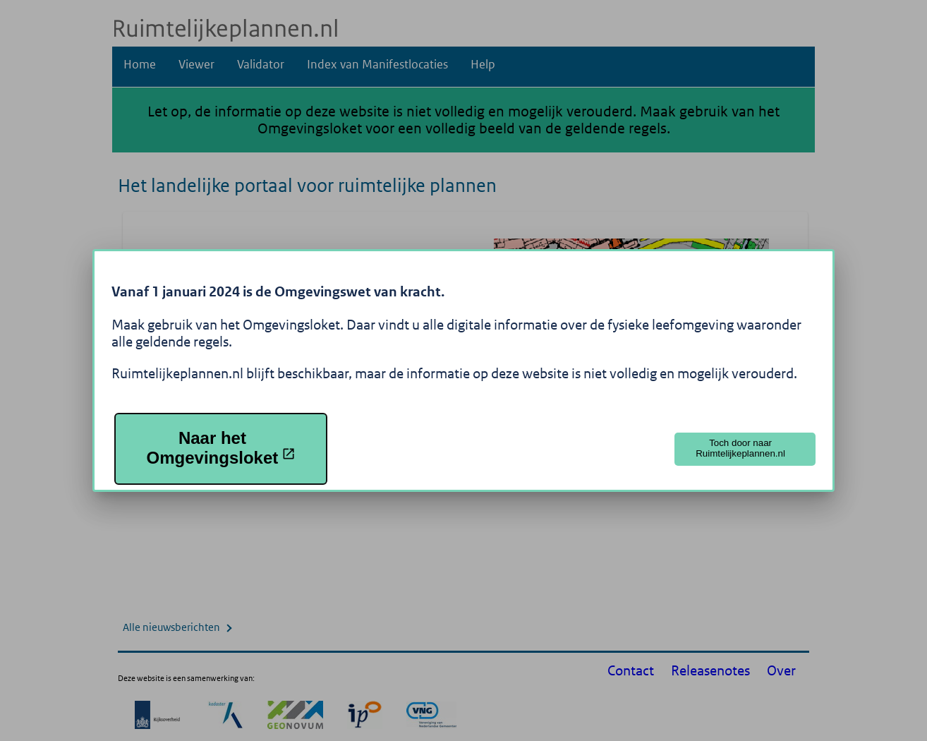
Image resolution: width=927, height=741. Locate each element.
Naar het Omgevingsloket (221, 447)
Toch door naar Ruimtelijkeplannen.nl (740, 448)
